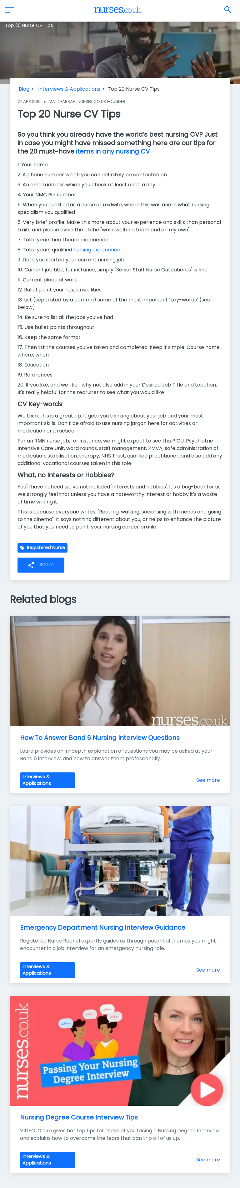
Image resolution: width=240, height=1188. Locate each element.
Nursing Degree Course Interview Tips (79, 1117)
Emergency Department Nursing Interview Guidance (102, 927)
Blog (24, 89)
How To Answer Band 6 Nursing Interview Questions (100, 737)
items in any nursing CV (113, 151)
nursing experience (96, 249)
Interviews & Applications (69, 89)
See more (208, 780)
